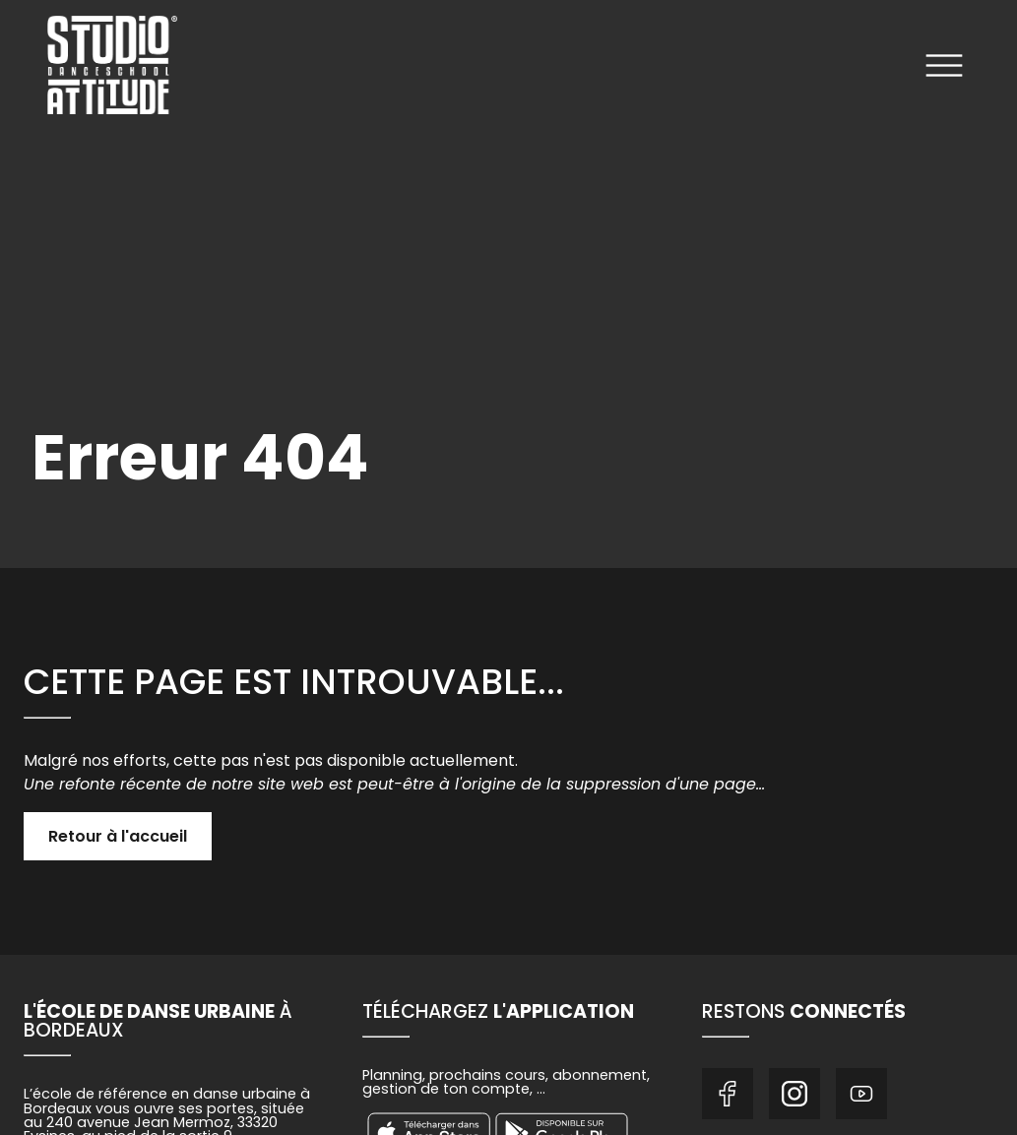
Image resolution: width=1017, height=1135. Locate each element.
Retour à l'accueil (117, 836)
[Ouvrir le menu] (944, 69)
